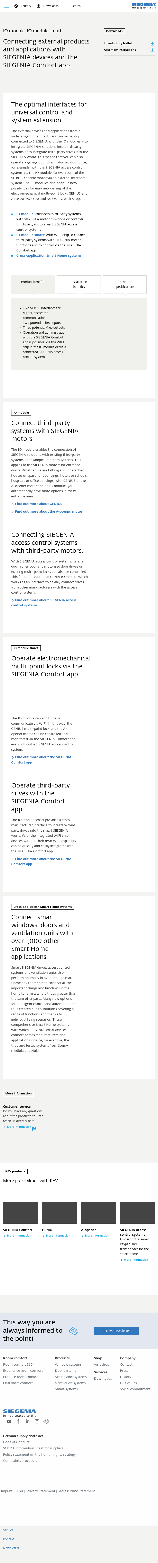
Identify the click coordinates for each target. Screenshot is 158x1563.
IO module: (25, 214)
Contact (126, 1364)
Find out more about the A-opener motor (49, 511)
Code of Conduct (16, 1442)
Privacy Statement (41, 1491)
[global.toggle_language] (22, 6)
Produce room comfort (21, 1377)
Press (124, 1371)
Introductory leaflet (129, 43)
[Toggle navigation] (6, 6)
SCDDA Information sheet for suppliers (33, 1448)
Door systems (65, 1371)
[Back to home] (143, 6)
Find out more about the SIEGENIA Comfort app (41, 760)
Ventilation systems (70, 1383)
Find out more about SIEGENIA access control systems (43, 603)
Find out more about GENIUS (38, 504)
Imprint (6, 1491)
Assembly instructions (129, 50)
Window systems (68, 1364)
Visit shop (101, 1364)
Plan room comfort (18, 1383)
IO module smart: (30, 235)
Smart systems (66, 1389)
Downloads (103, 1378)
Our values (128, 1383)
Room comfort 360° (18, 1364)
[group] (79, 334)
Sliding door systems (71, 1377)
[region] (79, 332)
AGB (19, 1491)
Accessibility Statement (77, 1491)
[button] (33, 284)
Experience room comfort (23, 1371)
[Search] (72, 6)
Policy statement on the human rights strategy (39, 1454)
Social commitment (135, 1389)
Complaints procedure (20, 1461)
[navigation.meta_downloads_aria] (47, 6)
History (125, 1377)
